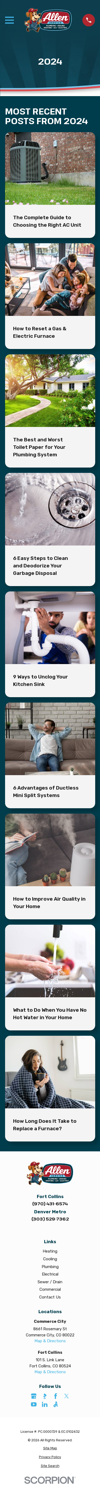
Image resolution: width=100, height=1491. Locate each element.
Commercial (50, 1289)
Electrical (50, 1274)
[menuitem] (50, 1448)
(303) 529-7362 (50, 1219)
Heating (50, 1251)
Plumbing (50, 1266)
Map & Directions (50, 1341)
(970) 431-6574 (50, 1203)
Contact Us (50, 1297)
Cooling (50, 1259)
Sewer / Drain (50, 1282)
